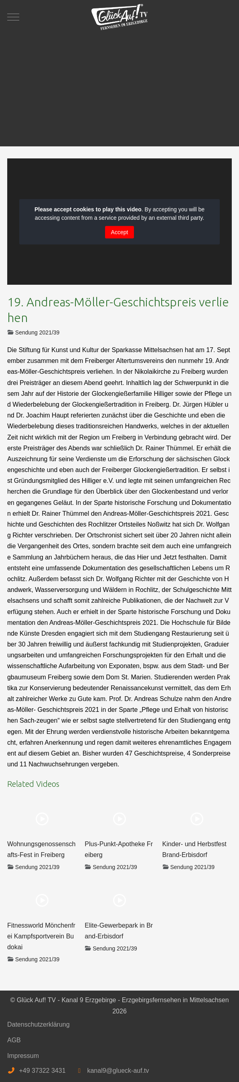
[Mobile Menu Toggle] (13, 17)
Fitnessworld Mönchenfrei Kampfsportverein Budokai (41, 936)
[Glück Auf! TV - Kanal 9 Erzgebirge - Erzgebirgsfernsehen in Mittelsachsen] (119, 17)
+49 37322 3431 (42, 1070)
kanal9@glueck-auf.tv (118, 1070)
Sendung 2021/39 (37, 332)
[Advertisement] (119, 86)
